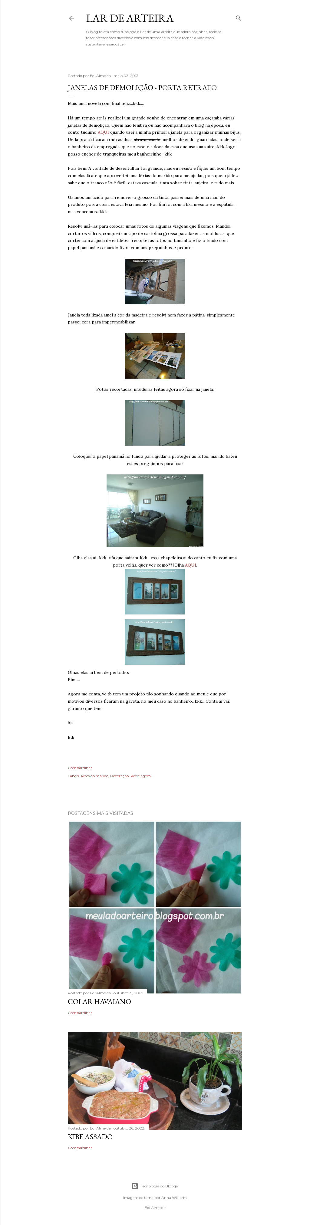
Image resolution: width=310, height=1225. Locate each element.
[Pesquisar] (238, 17)
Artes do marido (94, 776)
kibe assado (90, 1136)
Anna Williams (174, 1197)
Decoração (119, 776)
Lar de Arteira (130, 18)
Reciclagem (140, 776)
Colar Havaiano (99, 1001)
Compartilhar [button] (80, 767)
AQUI (103, 132)
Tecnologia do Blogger (155, 1186)
